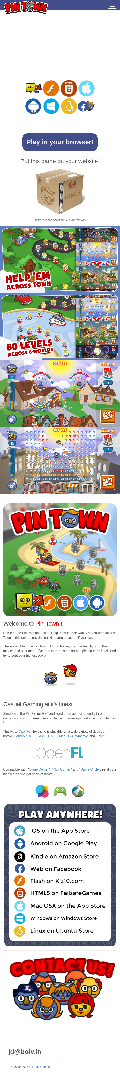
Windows (82, 736)
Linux (100, 736)
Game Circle (89, 769)
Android (21, 736)
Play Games (62, 769)
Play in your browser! (60, 142)
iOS (32, 736)
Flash (41, 736)
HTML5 (51, 736)
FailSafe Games (39, 1066)
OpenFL (25, 731)
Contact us (41, 220)
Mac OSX (66, 736)
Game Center (39, 769)
